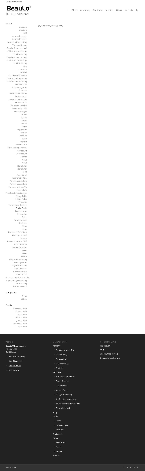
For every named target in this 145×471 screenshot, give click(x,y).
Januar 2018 (22, 320)
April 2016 (22, 326)
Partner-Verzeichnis (18, 181)
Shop (24, 226)
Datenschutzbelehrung (17, 78)
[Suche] (137, 10)
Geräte (24, 123)
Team (58, 420)
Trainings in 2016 (19, 235)
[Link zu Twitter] (127, 467)
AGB (25, 33)
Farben (24, 114)
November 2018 (20, 308)
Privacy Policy (21, 199)
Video (24, 250)
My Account (22, 151)
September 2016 (20, 323)
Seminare (23, 223)
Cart (25, 66)
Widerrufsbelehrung (18, 259)
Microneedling (62, 363)
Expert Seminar (20, 268)
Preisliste (60, 429)
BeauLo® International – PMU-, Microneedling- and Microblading (17, 51)
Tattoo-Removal (20, 286)
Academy (23, 27)
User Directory (20, 244)
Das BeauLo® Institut (17, 75)
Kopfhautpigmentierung (16, 280)
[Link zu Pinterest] (137, 467)
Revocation (22, 214)
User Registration (19, 247)
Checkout (23, 69)
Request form (21, 211)
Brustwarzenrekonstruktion (18, 277)
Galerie (24, 117)
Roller (24, 217)
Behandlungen (62, 425)
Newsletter (22, 166)
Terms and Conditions (17, 232)
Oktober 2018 (21, 311)
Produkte (23, 202)
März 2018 (22, 314)
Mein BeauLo (21, 144)
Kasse (24, 138)
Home (24, 126)
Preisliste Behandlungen (16, 193)
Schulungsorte (20, 220)
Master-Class (21, 274)
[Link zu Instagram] (134, 467)
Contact (23, 72)
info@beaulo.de (15, 361)
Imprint (23, 132)
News (24, 160)
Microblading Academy (17, 147)
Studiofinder (58, 434)
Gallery (24, 120)
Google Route (15, 365)
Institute (23, 135)
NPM (24, 172)
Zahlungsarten (20, 262)
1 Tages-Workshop (18, 265)
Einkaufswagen (20, 111)
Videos (24, 256)
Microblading (21, 283)
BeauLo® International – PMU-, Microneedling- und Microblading (17, 60)
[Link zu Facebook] (124, 467)
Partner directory (19, 178)
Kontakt (23, 141)
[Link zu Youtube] (130, 467)
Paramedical (21, 175)
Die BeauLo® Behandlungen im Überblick (19, 87)
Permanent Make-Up (65, 350)
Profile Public (21, 208)
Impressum (22, 129)
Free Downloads (20, 271)
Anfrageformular (19, 36)
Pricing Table (21, 196)
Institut (56, 416)
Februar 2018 (21, 317)
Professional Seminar (17, 205)
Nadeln (24, 156)
